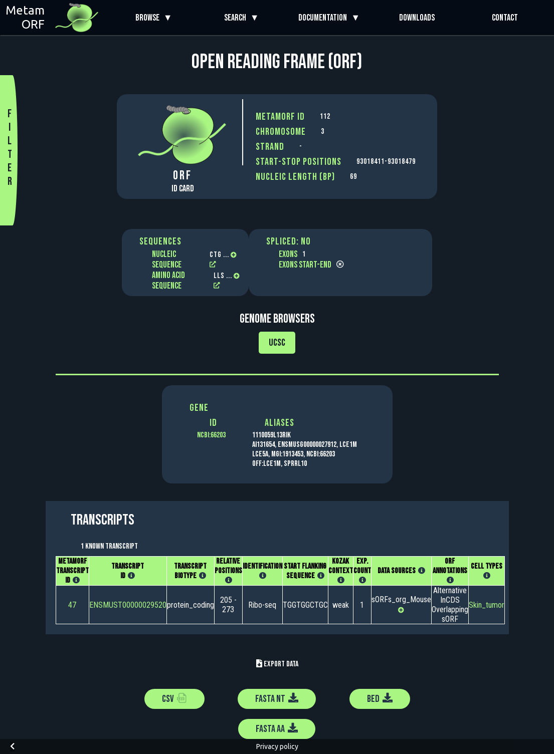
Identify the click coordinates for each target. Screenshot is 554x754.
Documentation (324, 18)
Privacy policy (277, 746)
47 (72, 605)
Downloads (417, 18)
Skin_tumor (486, 605)
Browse (149, 18)
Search (237, 18)
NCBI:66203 (211, 435)
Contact (505, 18)
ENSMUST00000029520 (127, 605)
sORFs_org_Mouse (401, 599)
